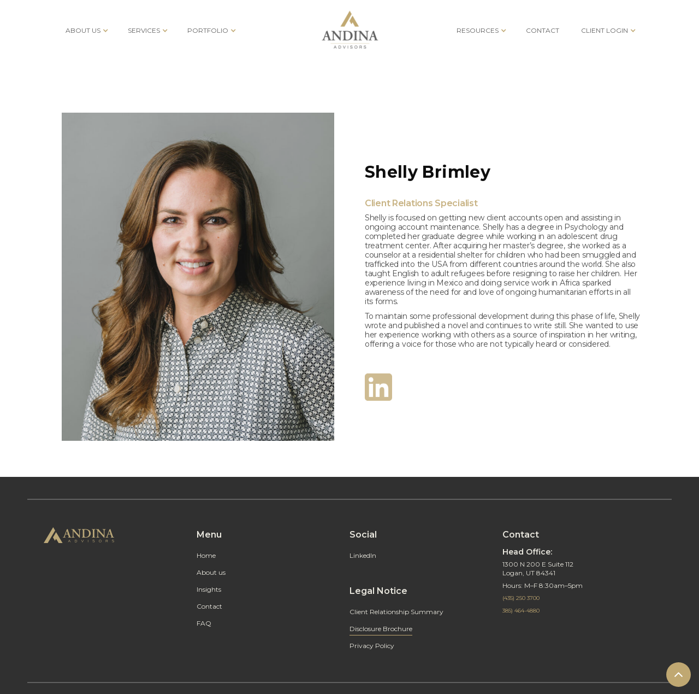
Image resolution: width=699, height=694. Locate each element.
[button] (86, 30)
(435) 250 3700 (521, 598)
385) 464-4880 (521, 610)
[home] (350, 30)
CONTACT (542, 30)
